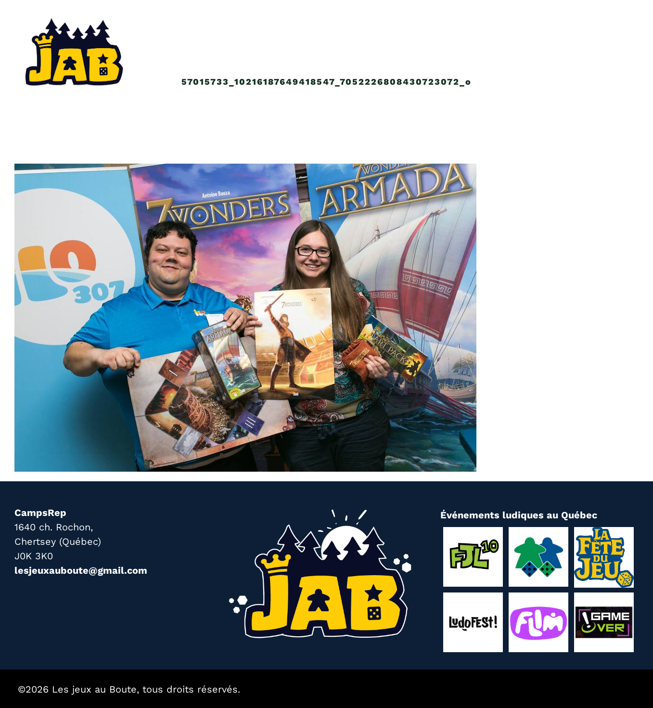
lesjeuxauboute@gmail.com (80, 570)
